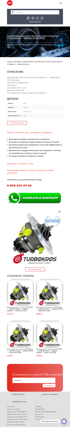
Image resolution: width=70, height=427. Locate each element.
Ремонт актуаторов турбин (46, 412)
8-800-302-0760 (35, 22)
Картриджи (48, 44)
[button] (59, 212)
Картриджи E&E (27, 61)
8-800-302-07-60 (19, 185)
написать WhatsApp (50, 394)
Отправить (49, 385)
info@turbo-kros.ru (19, 402)
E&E (24, 116)
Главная (9, 61)
